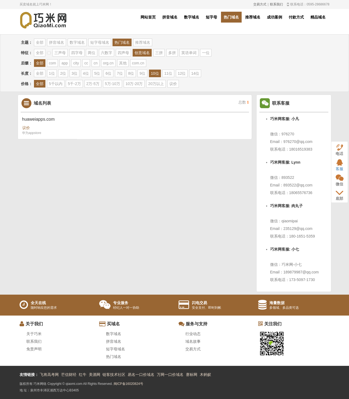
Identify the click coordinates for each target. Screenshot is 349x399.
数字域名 (191, 17)
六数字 (106, 53)
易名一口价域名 (141, 374)
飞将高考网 (49, 374)
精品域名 (318, 17)
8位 (131, 73)
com (52, 63)
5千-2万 (74, 84)
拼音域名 (169, 17)
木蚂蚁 (205, 374)
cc (86, 63)
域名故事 (193, 341)
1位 (52, 73)
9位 (142, 73)
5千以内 (56, 84)
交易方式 (259, 4)
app (64, 63)
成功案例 (274, 17)
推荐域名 (252, 17)
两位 (91, 53)
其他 (123, 63)
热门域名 (231, 17)
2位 (63, 73)
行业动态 (193, 334)
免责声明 (34, 349)
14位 (195, 73)
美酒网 (94, 374)
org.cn (108, 63)
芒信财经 (68, 374)
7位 (120, 73)
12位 (182, 73)
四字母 (77, 53)
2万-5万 (92, 84)
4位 (86, 73)
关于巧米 (34, 334)
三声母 (60, 53)
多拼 (172, 53)
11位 (168, 73)
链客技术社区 (113, 374)
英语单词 (189, 53)
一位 (206, 53)
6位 (108, 73)
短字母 (211, 17)
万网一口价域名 (170, 374)
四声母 (123, 53)
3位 (74, 73)
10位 (155, 73)
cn (96, 63)
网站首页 (148, 17)
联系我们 (276, 4)
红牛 (82, 374)
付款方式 (296, 17)
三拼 (159, 53)
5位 (97, 73)
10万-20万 (134, 84)
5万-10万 (112, 84)
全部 (39, 42)
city (76, 63)
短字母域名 (99, 42)
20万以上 (156, 84)
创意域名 (142, 53)
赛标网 (191, 374)
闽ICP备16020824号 (128, 384)
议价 (173, 84)
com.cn (138, 63)
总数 (243, 102)
